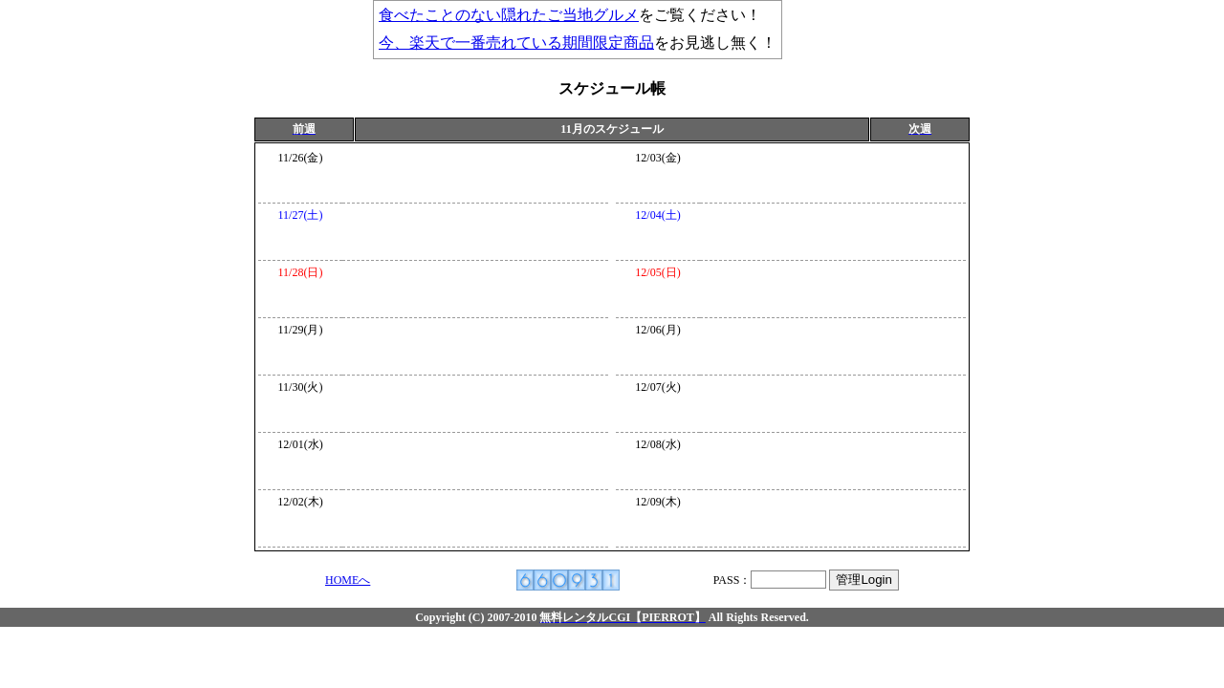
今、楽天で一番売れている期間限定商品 (516, 42)
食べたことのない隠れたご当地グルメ (509, 15)
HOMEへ (347, 580)
